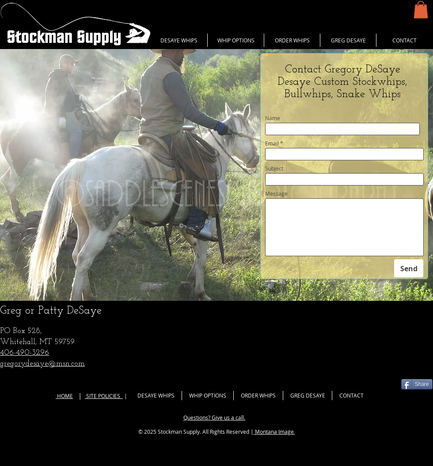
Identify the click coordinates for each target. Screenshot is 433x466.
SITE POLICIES (104, 395)
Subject (274, 168)
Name (272, 118)
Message (276, 193)
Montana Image (274, 431)
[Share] (417, 384)
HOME (64, 395)
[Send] (408, 268)
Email (272, 143)
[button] (421, 9)
